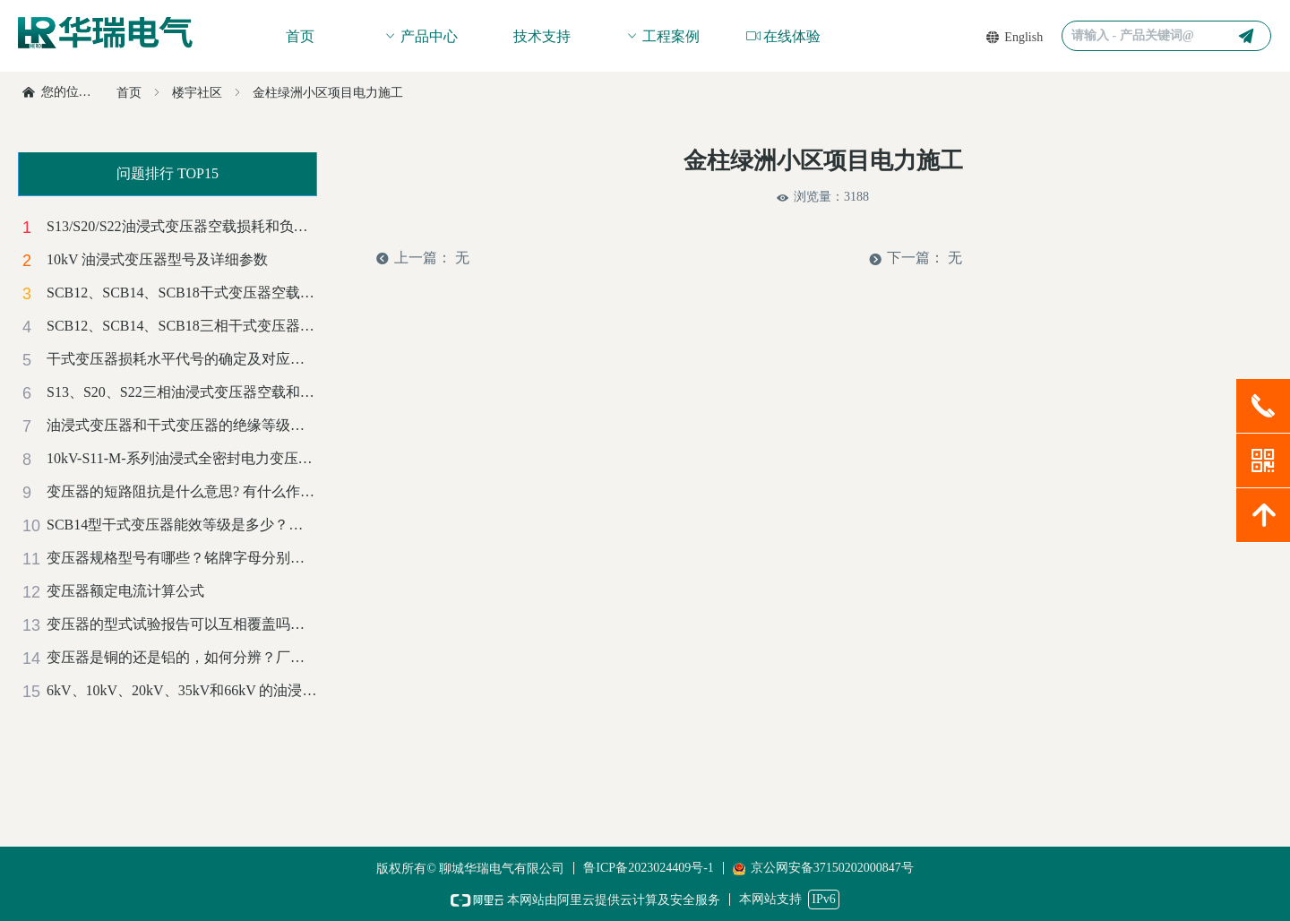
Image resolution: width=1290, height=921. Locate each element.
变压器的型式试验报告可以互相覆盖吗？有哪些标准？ (182, 624)
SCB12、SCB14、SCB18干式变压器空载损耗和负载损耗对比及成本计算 (182, 292)
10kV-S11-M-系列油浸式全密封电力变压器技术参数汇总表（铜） (182, 458)
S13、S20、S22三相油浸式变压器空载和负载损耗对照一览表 (182, 392)
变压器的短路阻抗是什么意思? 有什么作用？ (182, 491)
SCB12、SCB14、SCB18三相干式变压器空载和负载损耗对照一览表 (182, 325)
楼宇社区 (197, 92)
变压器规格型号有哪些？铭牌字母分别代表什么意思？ (182, 557)
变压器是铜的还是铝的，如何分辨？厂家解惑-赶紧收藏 (182, 657)
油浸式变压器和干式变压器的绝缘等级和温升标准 (182, 425)
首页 (129, 92)
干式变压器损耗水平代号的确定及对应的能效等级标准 (182, 358)
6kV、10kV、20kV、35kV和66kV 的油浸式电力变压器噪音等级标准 (182, 690)
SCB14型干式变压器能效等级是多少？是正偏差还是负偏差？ (182, 524)
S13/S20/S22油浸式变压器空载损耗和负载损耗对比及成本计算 (182, 226)
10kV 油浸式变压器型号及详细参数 (157, 259)
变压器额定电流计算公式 (125, 590)
